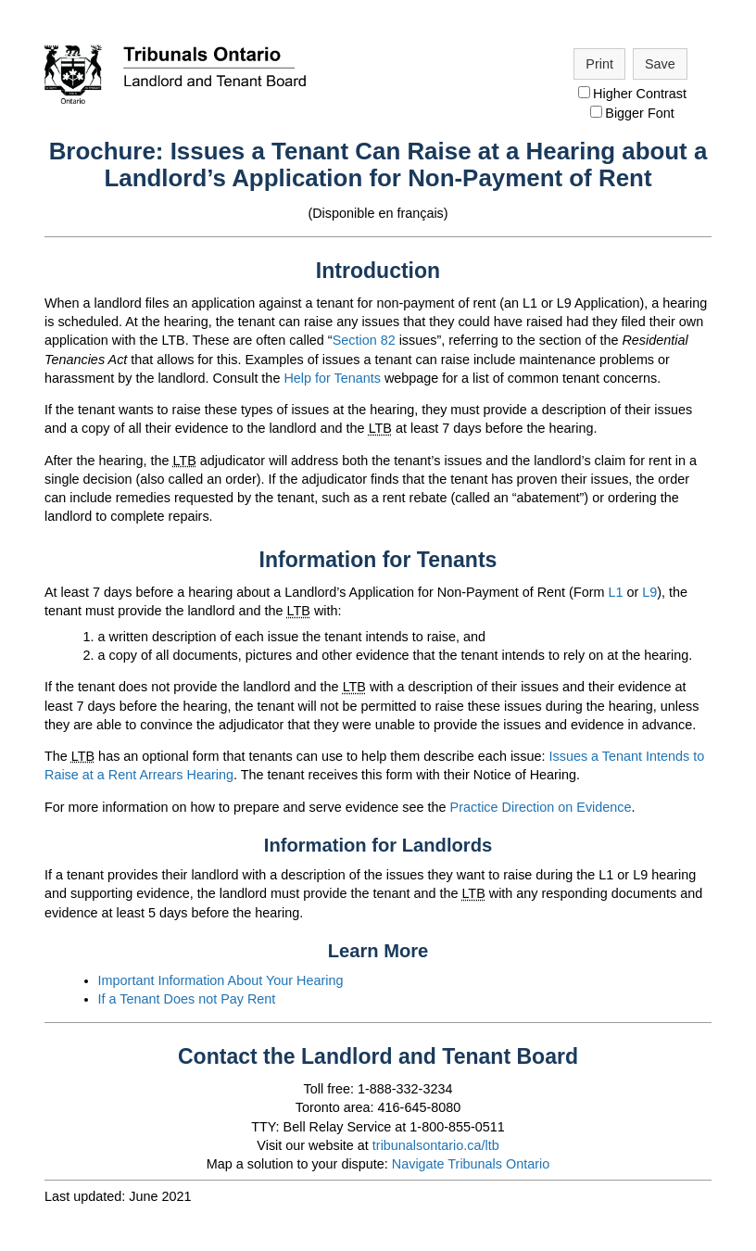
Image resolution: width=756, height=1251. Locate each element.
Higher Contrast (632, 93)
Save (660, 64)
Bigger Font (632, 113)
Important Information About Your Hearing (221, 980)
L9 (649, 592)
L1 (615, 592)
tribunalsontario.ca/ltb (435, 1145)
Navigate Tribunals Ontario (470, 1163)
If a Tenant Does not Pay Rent (187, 999)
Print (599, 64)
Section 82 (364, 340)
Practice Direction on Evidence (541, 807)
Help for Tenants (332, 378)
